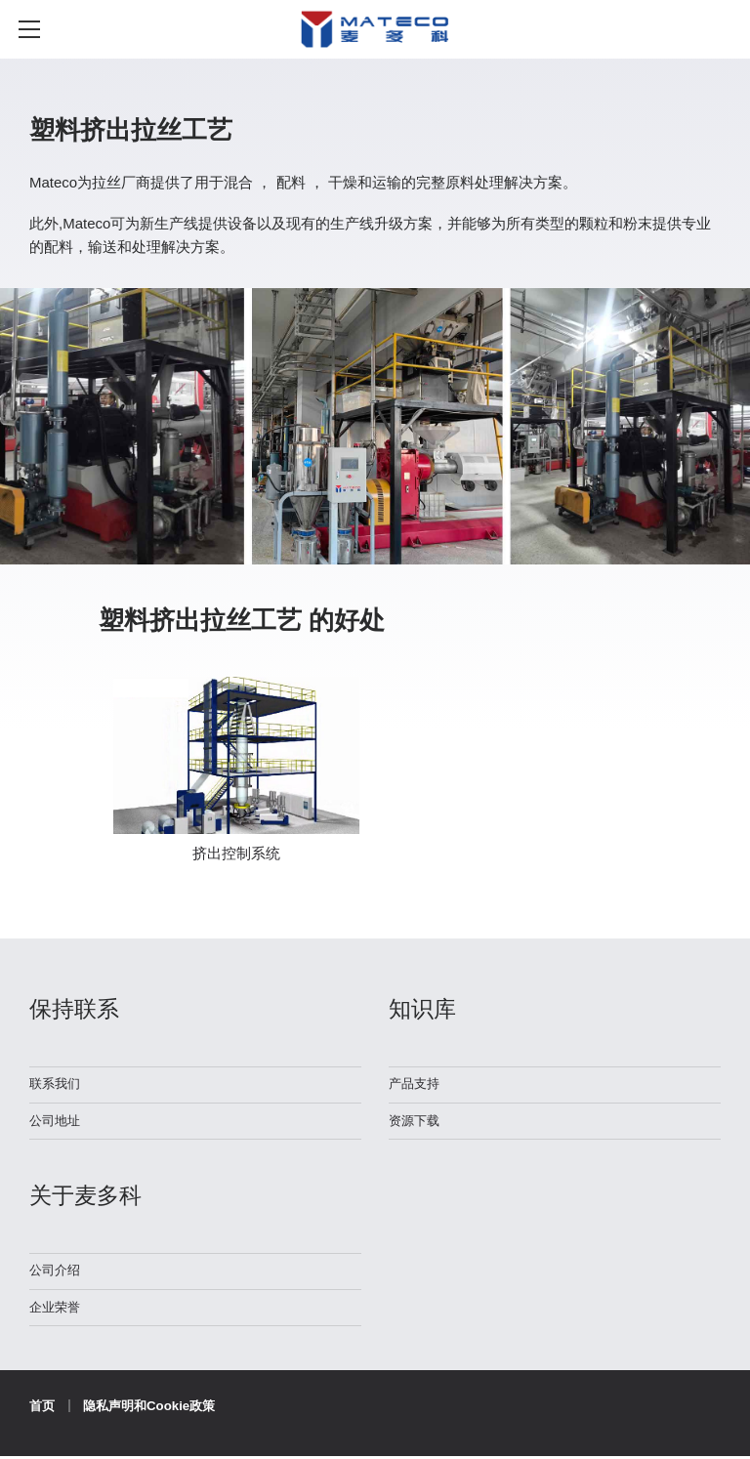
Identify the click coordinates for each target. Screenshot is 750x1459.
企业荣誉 (56, 1308)
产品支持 (416, 1083)
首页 (43, 1407)
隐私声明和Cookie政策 (155, 1407)
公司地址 (56, 1120)
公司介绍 (56, 1271)
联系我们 (56, 1083)
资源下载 (416, 1120)
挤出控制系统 (236, 853)
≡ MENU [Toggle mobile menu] (39, 29)
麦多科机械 (374, 38)
